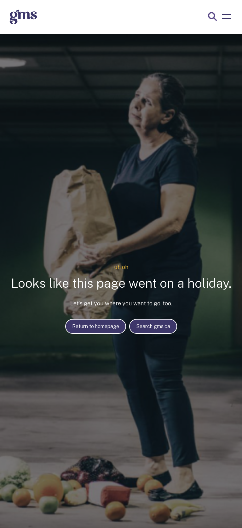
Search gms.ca (153, 326)
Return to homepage (95, 326)
